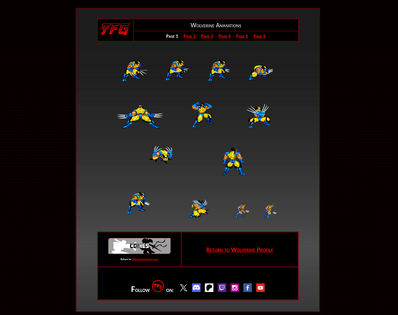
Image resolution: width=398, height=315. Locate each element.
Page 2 (190, 36)
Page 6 (259, 36)
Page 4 (224, 36)
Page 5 (242, 36)
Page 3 (207, 36)
